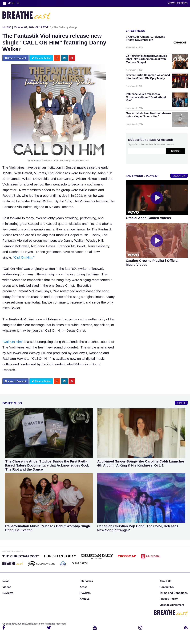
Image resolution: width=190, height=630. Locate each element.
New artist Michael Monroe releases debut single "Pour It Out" (148, 115)
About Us (165, 581)
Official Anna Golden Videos (148, 218)
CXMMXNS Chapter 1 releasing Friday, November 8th (145, 38)
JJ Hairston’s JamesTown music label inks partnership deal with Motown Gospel (146, 59)
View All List (179, 175)
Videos (6, 587)
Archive (85, 598)
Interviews (86, 581)
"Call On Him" (13, 342)
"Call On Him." (23, 257)
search (18, 3)
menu (4, 3)
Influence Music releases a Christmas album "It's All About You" (146, 97)
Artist (83, 587)
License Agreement (171, 604)
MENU (11, 3)
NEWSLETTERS (177, 3)
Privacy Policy (168, 598)
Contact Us (166, 587)
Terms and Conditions (173, 593)
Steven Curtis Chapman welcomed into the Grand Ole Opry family (148, 77)
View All (181, 402)
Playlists (85, 593)
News (5, 581)
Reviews (7, 593)
